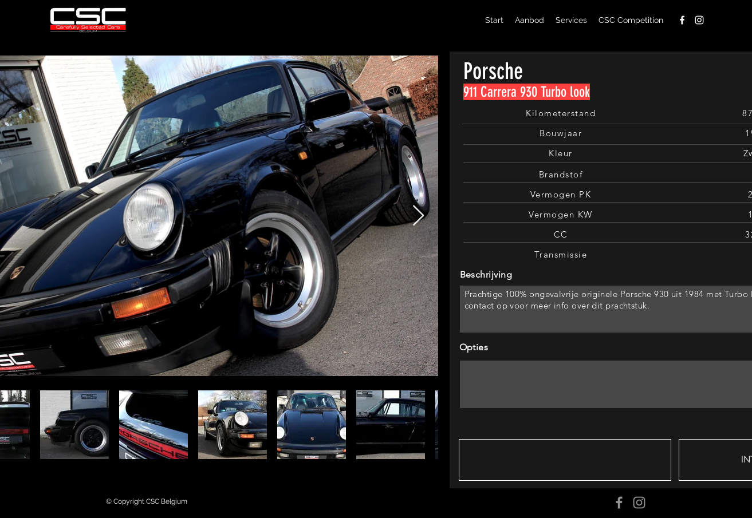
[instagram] (699, 20)
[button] (565, 460)
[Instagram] (639, 503)
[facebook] (682, 20)
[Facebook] (619, 503)
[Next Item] (418, 216)
